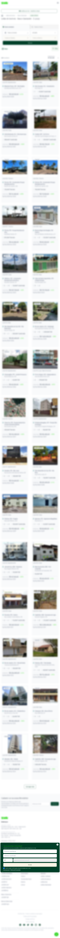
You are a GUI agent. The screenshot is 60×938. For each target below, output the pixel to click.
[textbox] (35, 860)
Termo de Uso (6, 869)
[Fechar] (57, 845)
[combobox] (35, 860)
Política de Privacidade (15, 869)
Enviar (30, 865)
